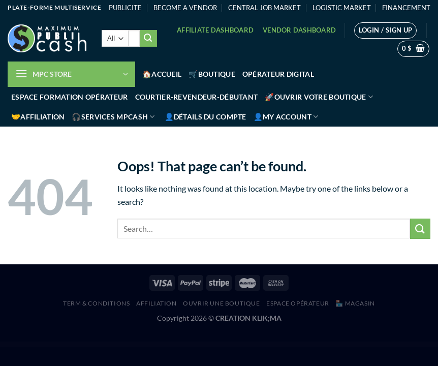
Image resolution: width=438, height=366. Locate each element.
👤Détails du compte (205, 116)
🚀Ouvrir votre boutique (319, 97)
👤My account (286, 116)
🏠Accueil (161, 74)
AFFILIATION (156, 303)
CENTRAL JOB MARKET (264, 8)
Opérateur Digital (278, 74)
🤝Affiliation (38, 116)
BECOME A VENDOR (185, 8)
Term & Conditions (96, 303)
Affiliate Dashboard (215, 30)
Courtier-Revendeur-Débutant (196, 97)
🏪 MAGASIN (355, 303)
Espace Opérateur (297, 303)
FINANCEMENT (406, 8)
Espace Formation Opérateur (69, 97)
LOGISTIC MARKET (341, 8)
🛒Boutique (212, 74)
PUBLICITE (125, 8)
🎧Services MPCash (113, 116)
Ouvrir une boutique (221, 303)
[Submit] (148, 38)
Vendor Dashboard (299, 30)
